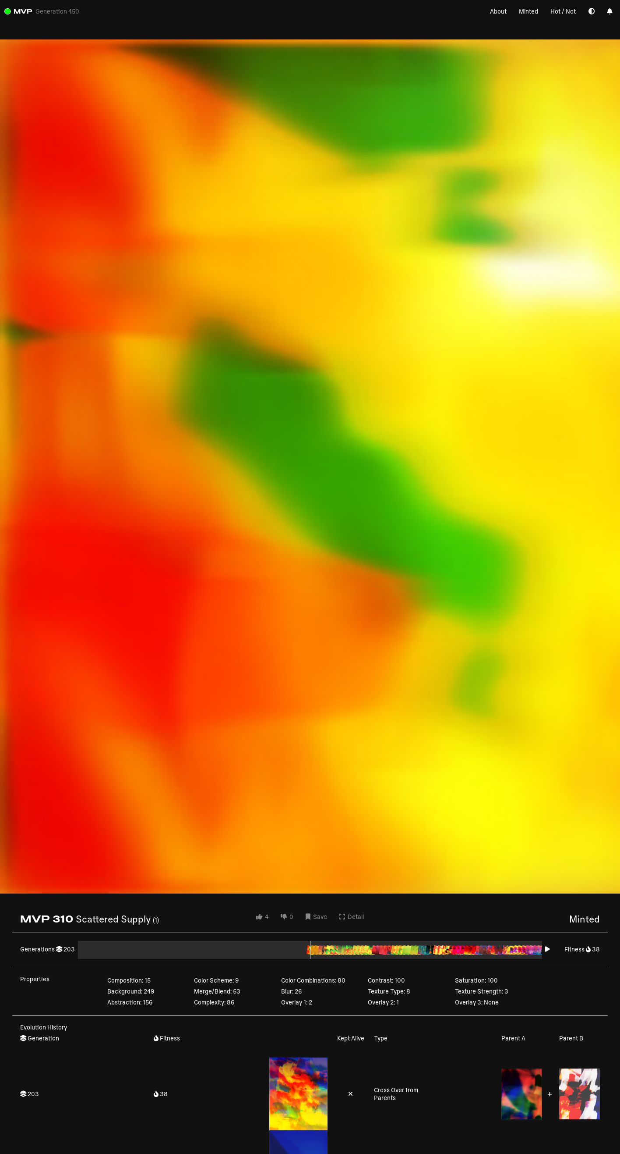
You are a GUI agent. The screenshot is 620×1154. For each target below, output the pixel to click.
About (498, 11)
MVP (23, 11)
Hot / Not (563, 11)
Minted (528, 11)
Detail (351, 916)
